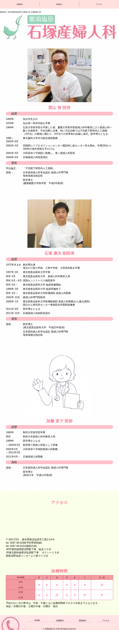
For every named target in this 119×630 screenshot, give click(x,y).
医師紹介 (82, 620)
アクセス (105, 620)
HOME (37, 620)
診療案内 (60, 620)
